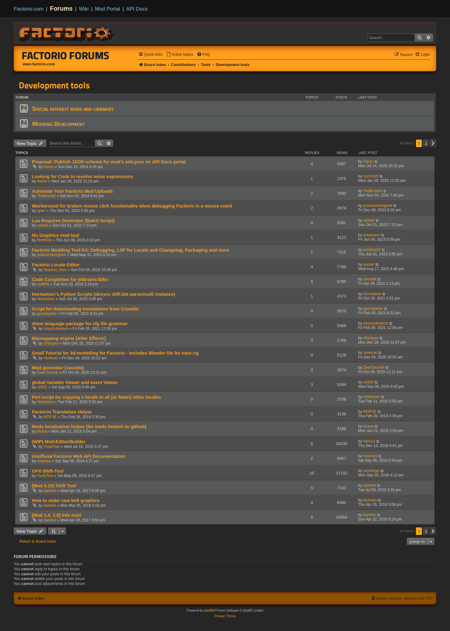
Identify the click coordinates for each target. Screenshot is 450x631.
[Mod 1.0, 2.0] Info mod (56, 515)
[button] (433, 143)
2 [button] (426, 143)
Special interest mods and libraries (73, 108)
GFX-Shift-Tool (47, 471)
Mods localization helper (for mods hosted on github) (89, 426)
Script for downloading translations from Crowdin (85, 308)
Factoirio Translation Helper (62, 411)
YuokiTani (52, 446)
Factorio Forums (65, 55)
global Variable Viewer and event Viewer (75, 382)
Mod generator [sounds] (58, 367)
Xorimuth (370, 176)
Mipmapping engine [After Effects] (69, 338)
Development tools (54, 85)
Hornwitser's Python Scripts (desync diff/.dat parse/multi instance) (103, 294)
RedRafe (44, 240)
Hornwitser (46, 299)
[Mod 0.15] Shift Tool (54, 485)
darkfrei (50, 491)
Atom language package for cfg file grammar (80, 323)
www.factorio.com (38, 64)
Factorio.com (28, 9)
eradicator (371, 235)
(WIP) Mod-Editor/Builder (59, 441)
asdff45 (43, 284)
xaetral (42, 225)
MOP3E (50, 417)
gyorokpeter (47, 313)
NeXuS (369, 441)
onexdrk (370, 279)
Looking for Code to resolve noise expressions (82, 176)
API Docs (137, 9)
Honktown (45, 402)
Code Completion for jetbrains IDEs (70, 279)
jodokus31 (371, 250)
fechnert (370, 500)
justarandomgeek (377, 205)
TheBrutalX (46, 196)
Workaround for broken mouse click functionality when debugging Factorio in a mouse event (132, 205)
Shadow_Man (55, 270)
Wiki (84, 9)
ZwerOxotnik (47, 372)
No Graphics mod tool (55, 235)
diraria (42, 431)
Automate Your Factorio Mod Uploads (72, 191)
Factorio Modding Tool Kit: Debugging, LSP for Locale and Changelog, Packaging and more (130, 250)
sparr (41, 210)
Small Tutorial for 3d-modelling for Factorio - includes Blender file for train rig (115, 353)
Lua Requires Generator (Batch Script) (73, 220)
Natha (42, 181)
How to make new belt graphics (65, 500)
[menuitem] (179, 54)
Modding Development (58, 123)
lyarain (368, 264)
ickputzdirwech (56, 328)
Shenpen (51, 343)
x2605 (42, 387)
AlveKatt (51, 358)
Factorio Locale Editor (56, 264)
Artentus (44, 461)
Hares (49, 167)
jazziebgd (371, 471)
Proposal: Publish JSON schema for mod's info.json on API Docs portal (109, 161)
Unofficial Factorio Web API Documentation (78, 456)
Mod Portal (107, 9)
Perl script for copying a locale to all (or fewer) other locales (96, 397)
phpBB (208, 610)
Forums (61, 8)
